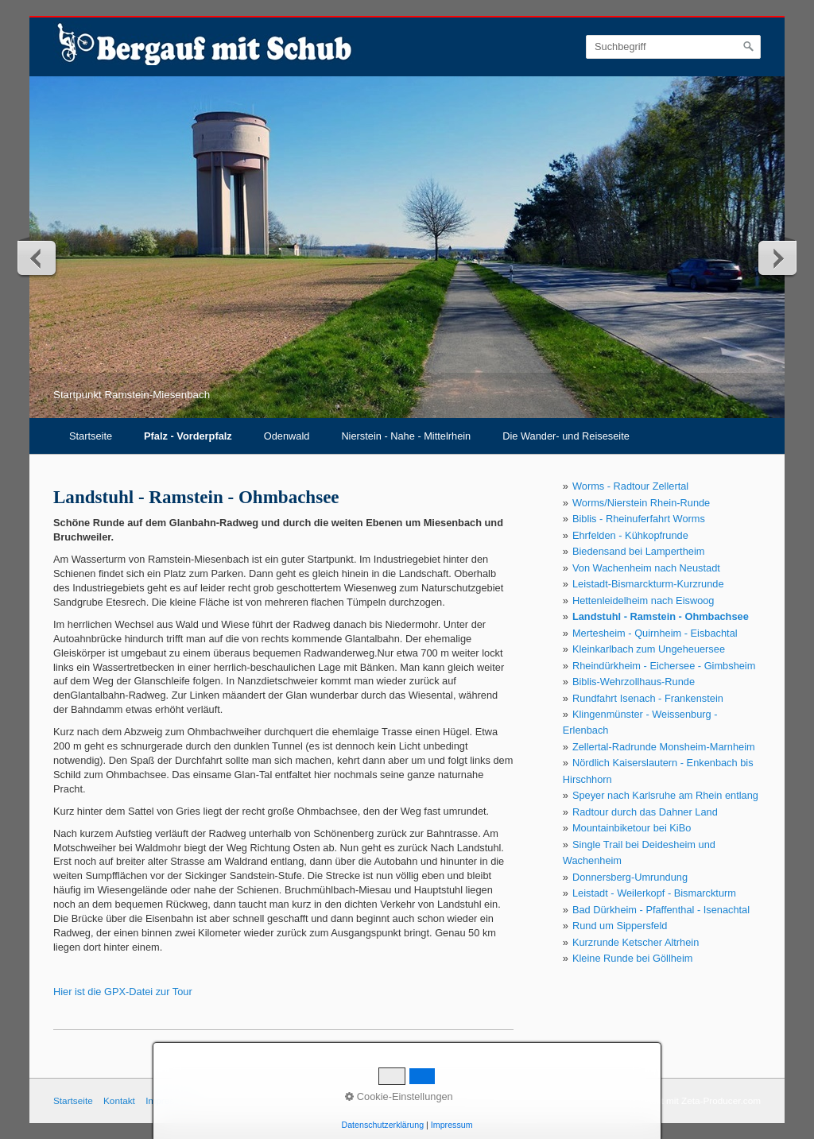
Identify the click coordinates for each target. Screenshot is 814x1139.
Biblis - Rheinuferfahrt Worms (638, 519)
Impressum (452, 1124)
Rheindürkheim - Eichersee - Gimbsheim (663, 666)
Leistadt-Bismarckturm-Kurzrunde (648, 584)
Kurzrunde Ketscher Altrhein (635, 942)
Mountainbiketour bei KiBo (631, 828)
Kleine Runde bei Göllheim (632, 958)
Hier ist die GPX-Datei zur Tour (122, 992)
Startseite (90, 436)
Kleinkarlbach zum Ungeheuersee (648, 649)
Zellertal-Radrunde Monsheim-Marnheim (663, 747)
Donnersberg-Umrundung (630, 877)
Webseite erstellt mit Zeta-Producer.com (678, 1100)
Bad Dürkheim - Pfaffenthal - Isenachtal (661, 910)
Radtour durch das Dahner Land (645, 812)
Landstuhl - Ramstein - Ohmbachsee (660, 616)
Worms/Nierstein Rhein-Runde (641, 503)
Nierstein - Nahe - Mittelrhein (406, 436)
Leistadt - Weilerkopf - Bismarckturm (654, 893)
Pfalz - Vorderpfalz (188, 436)
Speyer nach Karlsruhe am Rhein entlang (665, 795)
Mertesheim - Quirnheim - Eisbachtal (655, 633)
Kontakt (119, 1100)
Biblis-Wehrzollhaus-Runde (633, 682)
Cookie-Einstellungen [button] (399, 1096)
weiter (776, 257)
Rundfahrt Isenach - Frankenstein (647, 698)
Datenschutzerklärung (382, 1124)
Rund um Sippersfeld (620, 926)
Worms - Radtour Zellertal (630, 486)
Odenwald (287, 436)
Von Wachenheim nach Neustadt (646, 568)
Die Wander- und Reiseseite (566, 436)
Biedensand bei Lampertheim (638, 551)
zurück (37, 257)
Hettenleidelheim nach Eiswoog (643, 600)
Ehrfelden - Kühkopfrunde (630, 535)
